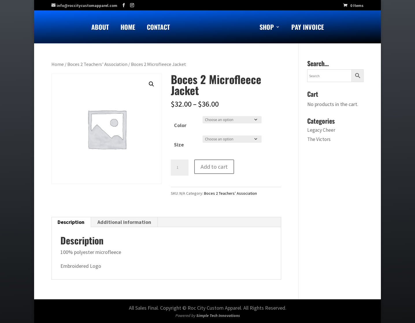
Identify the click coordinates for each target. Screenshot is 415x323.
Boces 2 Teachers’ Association (97, 64)
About (100, 28)
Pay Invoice (307, 28)
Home (128, 28)
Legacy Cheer (321, 130)
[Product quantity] (179, 167)
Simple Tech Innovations (218, 315)
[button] (151, 84)
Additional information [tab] (124, 222)
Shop (267, 28)
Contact (158, 28)
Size (179, 144)
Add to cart (214, 166)
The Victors (319, 139)
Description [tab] (71, 222)
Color (180, 125)
